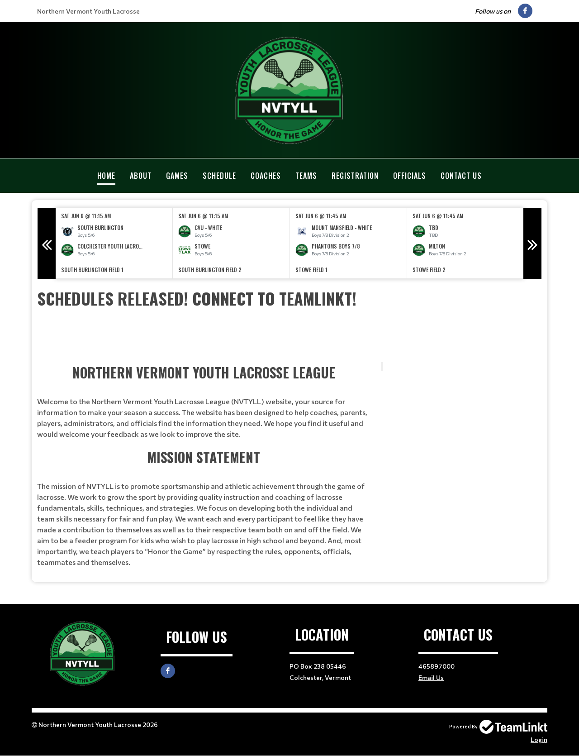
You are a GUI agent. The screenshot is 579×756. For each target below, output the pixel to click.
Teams (306, 175)
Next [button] (532, 243)
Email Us (431, 677)
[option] (114, 243)
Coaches (266, 175)
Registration (355, 175)
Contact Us (461, 175)
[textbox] (289, 298)
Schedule (219, 175)
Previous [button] (47, 243)
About (141, 175)
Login (539, 739)
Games (177, 175)
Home (106, 175)
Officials (409, 175)
